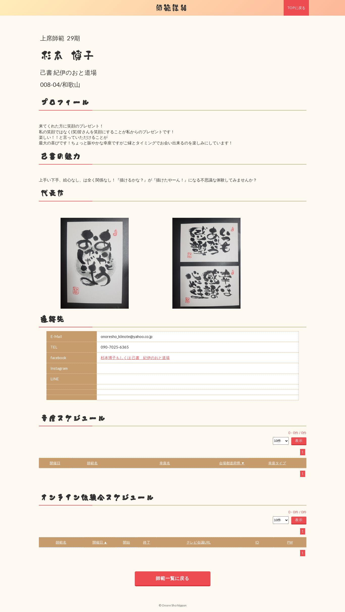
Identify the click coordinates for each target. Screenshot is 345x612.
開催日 (55, 463)
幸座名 (165, 463)
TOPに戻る (296, 8)
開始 (126, 542)
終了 (146, 542)
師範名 (92, 463)
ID (257, 542)
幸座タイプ (277, 463)
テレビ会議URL (199, 542)
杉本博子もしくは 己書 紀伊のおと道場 (135, 357)
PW (290, 542)
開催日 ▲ (99, 542)
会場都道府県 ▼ (232, 463)
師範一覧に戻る (172, 578)
